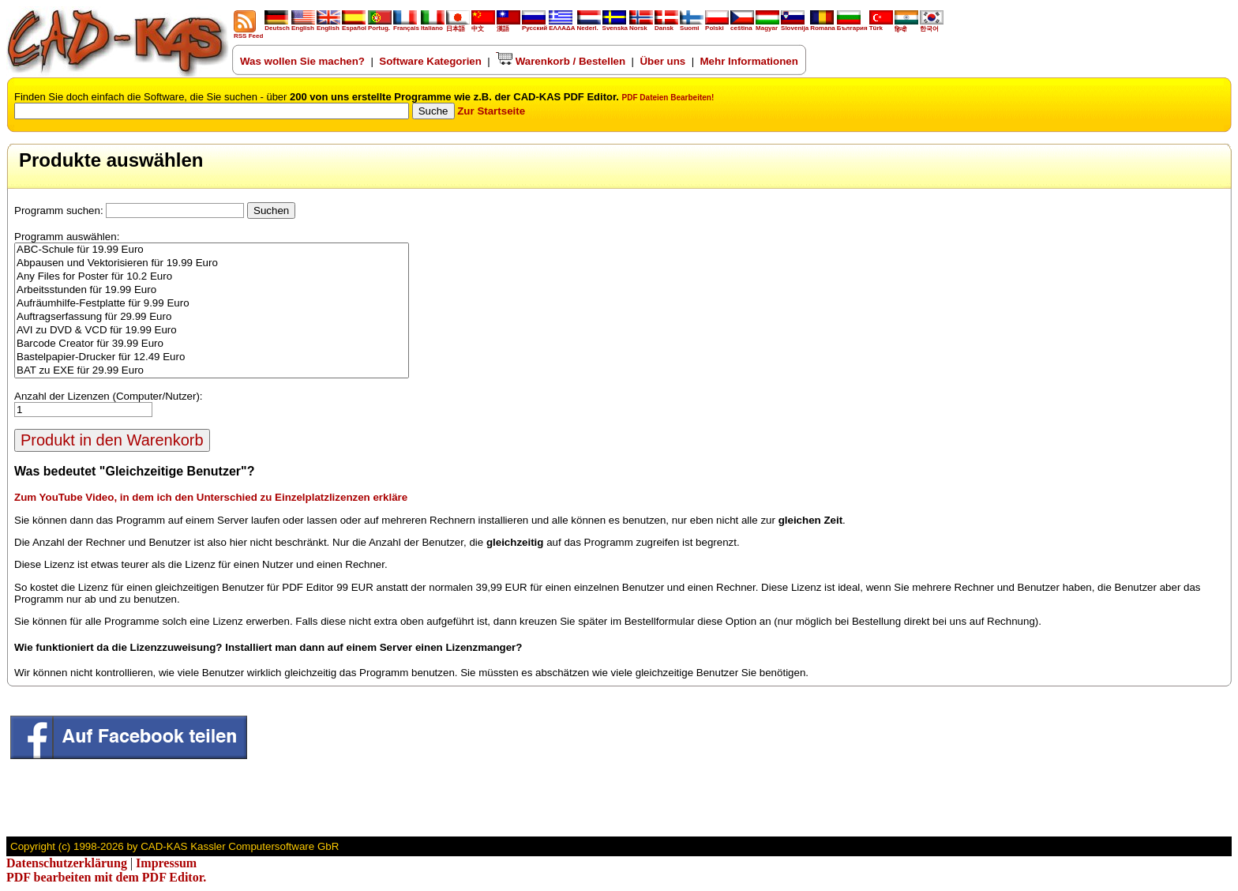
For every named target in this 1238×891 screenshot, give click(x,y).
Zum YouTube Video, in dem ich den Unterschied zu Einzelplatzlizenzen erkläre (210, 497)
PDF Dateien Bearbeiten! (668, 97)
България (852, 25)
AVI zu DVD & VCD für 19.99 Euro (211, 330)
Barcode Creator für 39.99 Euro (211, 344)
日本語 (458, 25)
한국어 (932, 25)
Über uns (662, 61)
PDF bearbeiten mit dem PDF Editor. (106, 877)
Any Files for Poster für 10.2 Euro (211, 277)
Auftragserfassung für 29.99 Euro (211, 317)
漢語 (508, 25)
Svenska (615, 25)
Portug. (380, 25)
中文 (483, 25)
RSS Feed (248, 33)
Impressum (166, 863)
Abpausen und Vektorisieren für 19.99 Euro (211, 263)
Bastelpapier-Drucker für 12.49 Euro (211, 357)
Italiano (433, 25)
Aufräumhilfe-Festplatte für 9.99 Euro (211, 303)
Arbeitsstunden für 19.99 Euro (211, 290)
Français (406, 25)
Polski (717, 25)
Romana (822, 25)
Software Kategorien (430, 61)
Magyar (767, 25)
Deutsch (277, 25)
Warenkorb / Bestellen (560, 61)
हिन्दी (906, 26)
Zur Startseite (491, 111)
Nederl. (589, 25)
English (303, 25)
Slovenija (794, 25)
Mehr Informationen (749, 61)
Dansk (666, 25)
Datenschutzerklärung (66, 863)
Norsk (641, 25)
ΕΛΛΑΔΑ (562, 28)
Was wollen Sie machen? (302, 61)
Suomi (691, 25)
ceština (742, 25)
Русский (534, 28)
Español (354, 25)
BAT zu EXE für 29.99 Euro (211, 371)
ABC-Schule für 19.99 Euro (211, 250)
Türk (881, 25)
